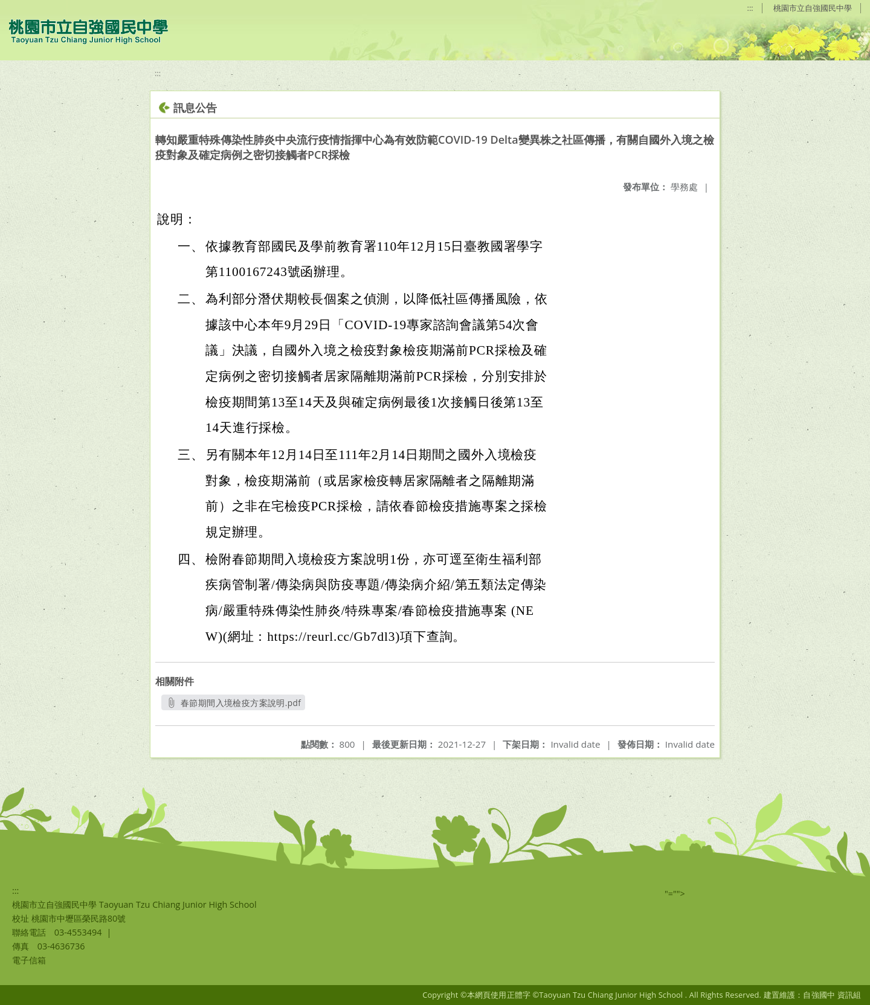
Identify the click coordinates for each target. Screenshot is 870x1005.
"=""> (675, 893)
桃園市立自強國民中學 (812, 7)
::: (750, 7)
